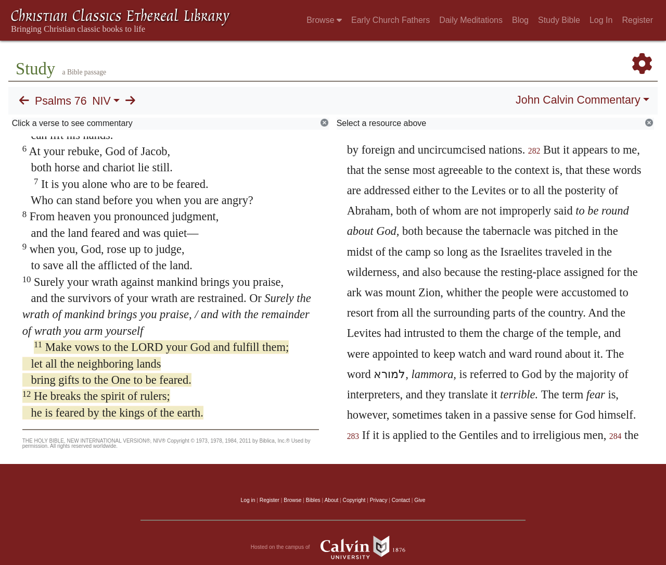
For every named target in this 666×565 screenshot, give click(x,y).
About (331, 500)
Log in (248, 500)
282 (534, 150)
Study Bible (559, 20)
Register (637, 20)
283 (353, 436)
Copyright (354, 500)
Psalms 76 (61, 101)
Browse (324, 20)
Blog (520, 20)
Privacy (379, 500)
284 (615, 436)
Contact (401, 500)
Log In (601, 20)
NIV (101, 101)
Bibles (313, 500)
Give (419, 500)
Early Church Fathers (390, 20)
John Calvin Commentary (578, 100)
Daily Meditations (471, 20)
